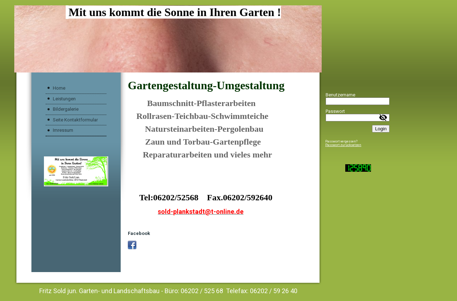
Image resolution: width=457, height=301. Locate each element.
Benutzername (340, 94)
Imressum (63, 130)
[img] (168, 38)
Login (381, 128)
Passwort (335, 111)
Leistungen (64, 98)
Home (59, 88)
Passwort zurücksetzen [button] (343, 145)
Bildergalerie (66, 109)
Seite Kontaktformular (75, 119)
